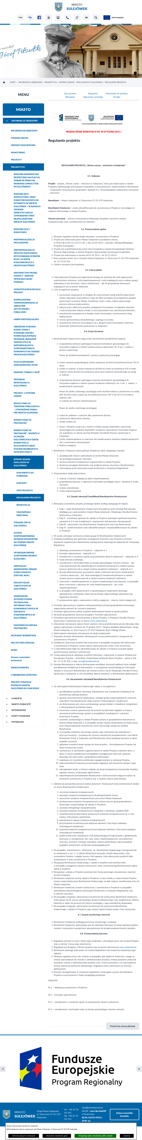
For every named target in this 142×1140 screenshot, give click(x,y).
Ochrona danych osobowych (23, 1136)
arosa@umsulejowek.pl (88, 661)
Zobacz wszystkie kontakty (124, 1071)
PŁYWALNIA (15, 721)
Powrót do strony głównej (122, 1026)
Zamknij (127, 1136)
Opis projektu (70, 94)
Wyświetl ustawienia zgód (56, 1136)
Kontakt (116, 97)
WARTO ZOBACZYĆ (18, 704)
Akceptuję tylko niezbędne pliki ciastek (95, 1136)
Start (13, 82)
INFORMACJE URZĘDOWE (30, 82)
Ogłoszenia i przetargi (93, 97)
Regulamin (93, 94)
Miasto (77, 7)
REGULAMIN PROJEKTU (28, 497)
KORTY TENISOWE (18, 715)
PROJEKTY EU (51, 82)
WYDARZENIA (16, 710)
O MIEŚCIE (14, 698)
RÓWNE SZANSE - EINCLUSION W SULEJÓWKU (81, 82)
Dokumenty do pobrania (117, 94)
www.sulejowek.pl (98, 621)
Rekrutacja (70, 97)
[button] (86, 17)
